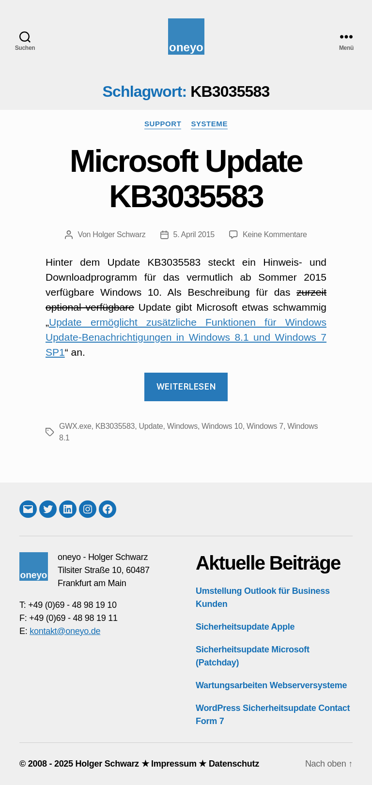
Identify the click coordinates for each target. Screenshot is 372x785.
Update (151, 426)
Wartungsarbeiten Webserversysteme (271, 685)
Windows (182, 426)
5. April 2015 (194, 234)
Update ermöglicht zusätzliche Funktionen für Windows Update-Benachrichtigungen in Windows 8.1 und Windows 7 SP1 (186, 337)
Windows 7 (265, 426)
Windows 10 (222, 426)
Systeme (209, 124)
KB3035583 (115, 426)
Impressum (174, 764)
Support (162, 124)
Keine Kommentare (275, 234)
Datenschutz (234, 764)
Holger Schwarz (119, 234)
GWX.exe (75, 426)
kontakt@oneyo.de (65, 631)
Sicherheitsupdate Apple (245, 627)
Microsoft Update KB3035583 (186, 179)
